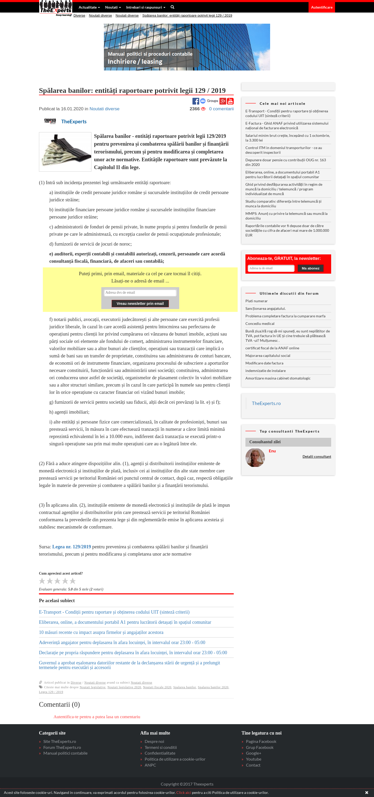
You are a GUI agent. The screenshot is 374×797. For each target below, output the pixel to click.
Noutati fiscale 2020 (157, 687)
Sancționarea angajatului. (265, 308)
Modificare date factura (264, 363)
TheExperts (73, 121)
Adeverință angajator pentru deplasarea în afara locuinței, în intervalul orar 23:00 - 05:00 (122, 642)
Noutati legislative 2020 (124, 687)
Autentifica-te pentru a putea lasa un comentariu (97, 716)
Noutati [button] (113, 7)
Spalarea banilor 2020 (213, 687)
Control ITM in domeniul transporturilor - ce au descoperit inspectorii (283, 150)
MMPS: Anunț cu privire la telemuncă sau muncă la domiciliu (286, 215)
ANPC (150, 764)
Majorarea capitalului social (267, 355)
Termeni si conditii (161, 747)
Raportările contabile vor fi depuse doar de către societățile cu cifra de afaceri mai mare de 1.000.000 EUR (287, 230)
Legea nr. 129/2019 (71, 546)
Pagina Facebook (261, 741)
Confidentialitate (160, 752)
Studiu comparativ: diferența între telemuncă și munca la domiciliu (283, 203)
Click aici (183, 792)
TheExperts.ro (266, 403)
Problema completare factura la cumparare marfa (285, 316)
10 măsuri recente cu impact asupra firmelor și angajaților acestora (101, 632)
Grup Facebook (259, 747)
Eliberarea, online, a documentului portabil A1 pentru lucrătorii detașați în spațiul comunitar (125, 622)
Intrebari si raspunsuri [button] (145, 7)
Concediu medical (260, 323)
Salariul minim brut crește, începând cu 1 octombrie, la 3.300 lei (287, 137)
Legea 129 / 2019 (51, 692)
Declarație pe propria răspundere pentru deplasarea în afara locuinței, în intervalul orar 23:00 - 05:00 (133, 652)
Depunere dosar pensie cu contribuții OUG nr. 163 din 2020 (285, 162)
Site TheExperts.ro (59, 741)
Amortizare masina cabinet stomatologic (278, 378)
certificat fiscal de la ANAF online (272, 348)
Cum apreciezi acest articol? (61, 573)
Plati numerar (256, 301)
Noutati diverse (100, 15)
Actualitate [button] (89, 7)
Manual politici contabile (65, 752)
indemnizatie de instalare (265, 370)
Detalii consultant (317, 456)
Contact (253, 764)
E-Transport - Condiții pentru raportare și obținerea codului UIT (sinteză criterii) (114, 612)
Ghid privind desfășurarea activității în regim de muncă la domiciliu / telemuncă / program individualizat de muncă (283, 189)
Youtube (253, 758)
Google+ (253, 752)
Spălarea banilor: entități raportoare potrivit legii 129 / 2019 (187, 15)
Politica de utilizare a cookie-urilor (175, 758)
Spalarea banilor (184, 687)
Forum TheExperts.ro (62, 747)
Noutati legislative (93, 687)
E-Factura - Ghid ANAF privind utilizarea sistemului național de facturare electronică (287, 125)
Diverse (79, 15)
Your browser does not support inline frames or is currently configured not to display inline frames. (140, 298)
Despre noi (154, 741)
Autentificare (321, 7)
